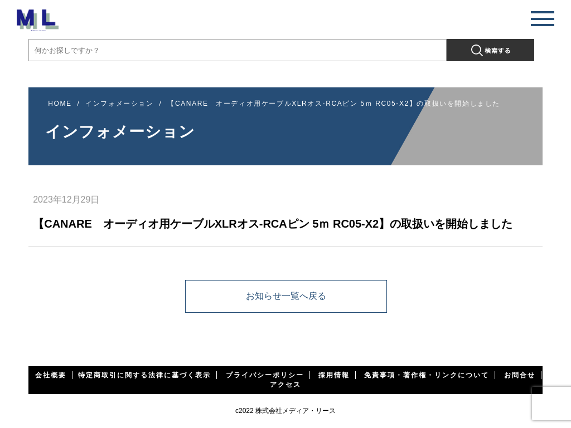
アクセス (285, 384)
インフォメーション (119, 103)
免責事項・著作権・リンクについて (426, 375)
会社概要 (50, 375)
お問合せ (519, 375)
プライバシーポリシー (265, 375)
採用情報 (334, 375)
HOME (59, 103)
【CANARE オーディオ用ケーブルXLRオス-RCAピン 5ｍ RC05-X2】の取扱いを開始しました (333, 103)
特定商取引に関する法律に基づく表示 (144, 375)
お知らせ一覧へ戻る (286, 296)
